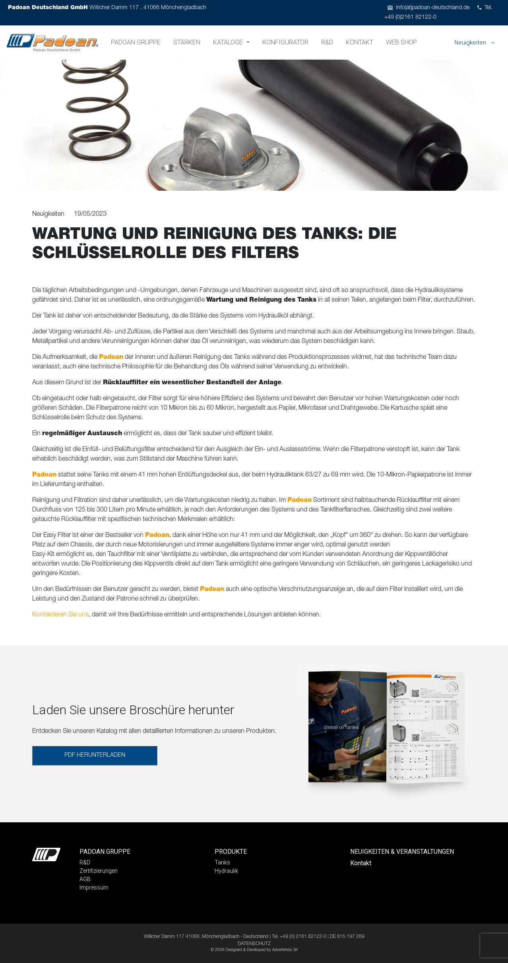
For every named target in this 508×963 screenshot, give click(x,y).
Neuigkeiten (470, 42)
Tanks (222, 862)
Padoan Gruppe (136, 42)
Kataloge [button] (228, 42)
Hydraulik (226, 871)
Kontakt (359, 42)
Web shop (401, 42)
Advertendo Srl (285, 950)
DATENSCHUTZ (254, 944)
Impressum (94, 887)
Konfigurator (285, 42)
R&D (327, 42)
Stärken (186, 42)
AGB (85, 879)
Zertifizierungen (98, 871)
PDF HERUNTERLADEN (94, 755)
